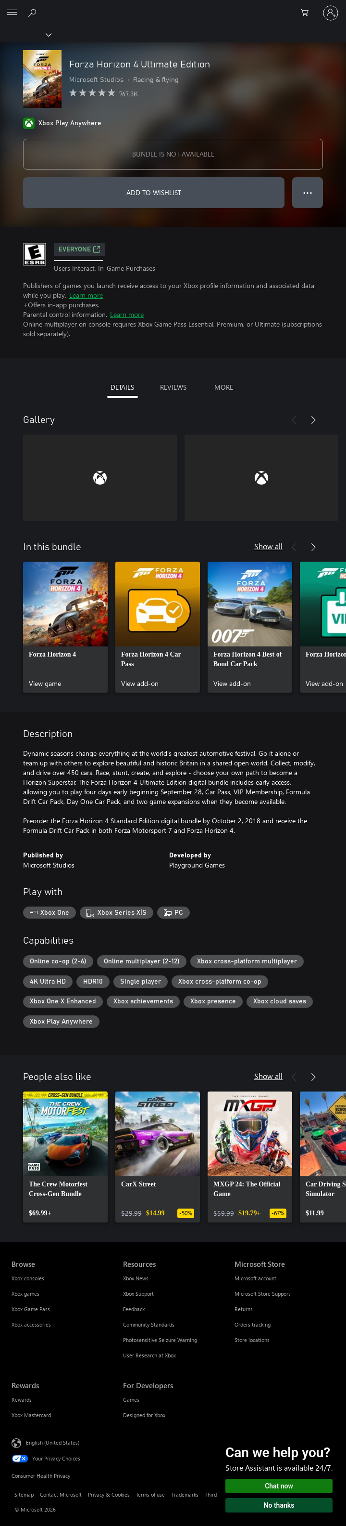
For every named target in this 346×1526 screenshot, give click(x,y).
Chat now (279, 1486)
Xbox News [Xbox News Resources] (135, 1278)
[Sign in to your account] (330, 13)
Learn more (86, 295)
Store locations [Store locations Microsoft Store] (252, 1340)
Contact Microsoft (61, 1494)
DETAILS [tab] (122, 387)
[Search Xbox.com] (33, 12)
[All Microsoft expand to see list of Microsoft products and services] (12, 13)
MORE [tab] (223, 387)
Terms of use (150, 1494)
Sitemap (24, 1494)
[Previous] (294, 420)
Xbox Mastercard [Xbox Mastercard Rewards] (31, 1415)
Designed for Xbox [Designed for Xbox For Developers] (144, 1415)
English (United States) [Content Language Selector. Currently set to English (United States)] (52, 1442)
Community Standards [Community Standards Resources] (148, 1324)
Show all (268, 546)
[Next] (313, 420)
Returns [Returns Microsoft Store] (244, 1309)
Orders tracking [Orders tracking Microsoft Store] (253, 1324)
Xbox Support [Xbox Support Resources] (138, 1293)
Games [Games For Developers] (131, 1399)
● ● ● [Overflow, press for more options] (307, 192)
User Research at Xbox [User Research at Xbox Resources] (149, 1355)
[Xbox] (25, 34)
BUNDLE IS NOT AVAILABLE (173, 153)
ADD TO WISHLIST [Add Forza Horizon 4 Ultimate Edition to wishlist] (153, 192)
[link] (65, 627)
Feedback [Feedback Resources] (134, 1309)
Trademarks (184, 1494)
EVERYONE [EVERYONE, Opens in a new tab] (79, 249)
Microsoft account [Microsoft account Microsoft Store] (255, 1278)
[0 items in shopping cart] (307, 13)
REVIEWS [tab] (173, 387)
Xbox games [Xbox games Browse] (25, 1293)
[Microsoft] (172, 7)
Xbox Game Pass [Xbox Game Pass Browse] (31, 1309)
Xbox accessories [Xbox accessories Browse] (31, 1324)
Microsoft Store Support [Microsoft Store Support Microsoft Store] (262, 1293)
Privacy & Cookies (109, 1494)
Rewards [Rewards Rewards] (22, 1399)
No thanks (279, 1505)
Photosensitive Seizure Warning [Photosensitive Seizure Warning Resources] (160, 1340)
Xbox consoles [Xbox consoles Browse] (28, 1278)
